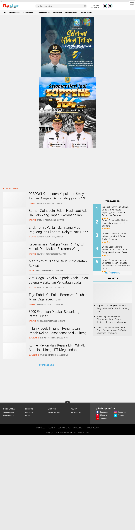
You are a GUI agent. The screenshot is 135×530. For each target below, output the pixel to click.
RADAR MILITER (44, 12)
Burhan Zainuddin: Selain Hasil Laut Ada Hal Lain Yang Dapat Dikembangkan (58, 213)
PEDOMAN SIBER (64, 428)
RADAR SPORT (86, 12)
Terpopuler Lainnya (112, 273)
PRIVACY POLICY (92, 428)
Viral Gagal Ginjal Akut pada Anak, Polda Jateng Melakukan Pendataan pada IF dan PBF (58, 282)
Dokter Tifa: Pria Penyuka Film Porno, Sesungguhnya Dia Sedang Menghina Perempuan (112, 330)
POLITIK (74, 409)
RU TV (27, 416)
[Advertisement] (112, 360)
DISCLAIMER (78, 428)
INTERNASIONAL (71, 12)
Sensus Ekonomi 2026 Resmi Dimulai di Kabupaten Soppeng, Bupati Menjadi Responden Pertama (115, 211)
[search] (61, 6)
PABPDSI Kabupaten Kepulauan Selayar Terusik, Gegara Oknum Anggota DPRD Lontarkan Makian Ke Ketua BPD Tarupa (58, 198)
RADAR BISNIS (29, 12)
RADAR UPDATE (14, 12)
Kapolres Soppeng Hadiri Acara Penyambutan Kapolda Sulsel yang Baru (113, 308)
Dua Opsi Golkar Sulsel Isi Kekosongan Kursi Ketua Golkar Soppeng (114, 236)
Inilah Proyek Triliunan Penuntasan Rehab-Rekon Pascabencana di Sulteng (57, 330)
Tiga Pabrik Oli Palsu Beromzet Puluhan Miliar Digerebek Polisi (58, 297)
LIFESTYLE (52, 409)
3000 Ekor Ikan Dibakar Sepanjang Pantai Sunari (54, 314)
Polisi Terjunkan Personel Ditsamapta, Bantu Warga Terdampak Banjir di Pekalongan (112, 319)
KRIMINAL (29, 409)
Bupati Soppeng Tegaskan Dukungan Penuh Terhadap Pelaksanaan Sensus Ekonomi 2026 (116, 264)
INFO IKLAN (41, 428)
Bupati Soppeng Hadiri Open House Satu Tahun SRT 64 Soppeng (115, 223)
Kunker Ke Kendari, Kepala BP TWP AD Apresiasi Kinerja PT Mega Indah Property (57, 349)
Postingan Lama (46, 364)
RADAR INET (57, 12)
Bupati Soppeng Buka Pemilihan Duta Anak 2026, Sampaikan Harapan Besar (114, 250)
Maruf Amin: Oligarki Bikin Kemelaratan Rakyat (58, 263)
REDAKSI (51, 428)
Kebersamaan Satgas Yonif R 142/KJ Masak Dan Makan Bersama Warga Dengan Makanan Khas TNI (56, 248)
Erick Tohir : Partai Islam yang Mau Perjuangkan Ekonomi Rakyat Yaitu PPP (58, 229)
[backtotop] (67, 403)
